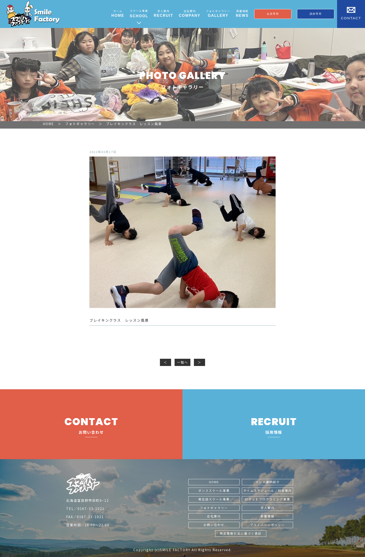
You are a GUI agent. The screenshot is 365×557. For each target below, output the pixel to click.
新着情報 (267, 516)
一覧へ (182, 362)
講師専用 (316, 13)
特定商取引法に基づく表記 (241, 533)
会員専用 (273, 13)
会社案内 (214, 516)
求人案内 (267, 508)
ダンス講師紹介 (267, 482)
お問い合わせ (213, 525)
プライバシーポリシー (267, 525)
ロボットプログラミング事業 (267, 499)
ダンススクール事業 (214, 490)
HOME (214, 482)
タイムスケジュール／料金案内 (267, 490)
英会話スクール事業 (214, 499)
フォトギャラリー (214, 508)
